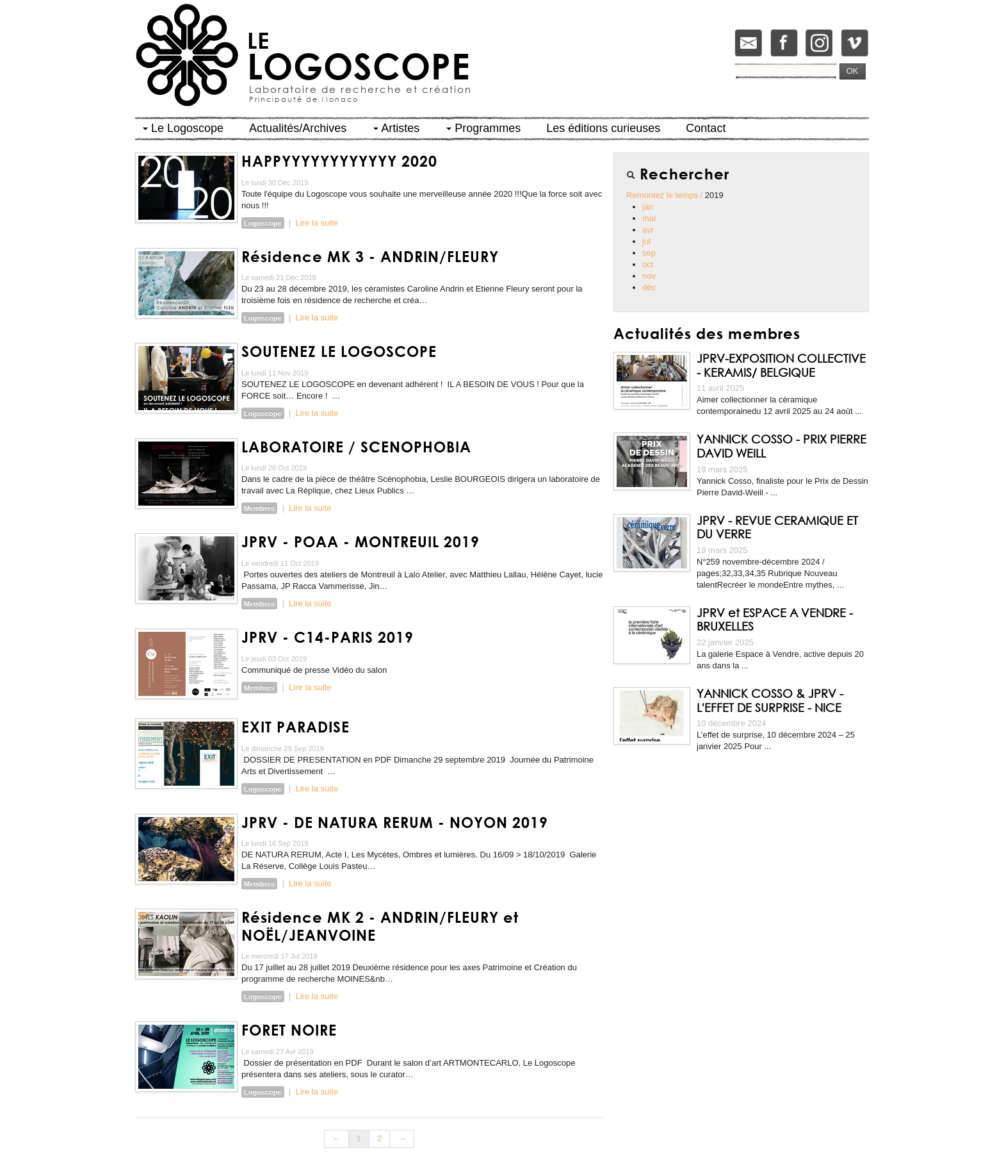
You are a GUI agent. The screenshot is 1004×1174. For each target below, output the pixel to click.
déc (649, 287)
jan (647, 206)
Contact (705, 128)
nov (649, 276)
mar (649, 218)
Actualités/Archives (297, 128)
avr (648, 230)
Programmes (483, 128)
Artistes (396, 128)
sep (649, 253)
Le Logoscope (183, 128)
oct (647, 264)
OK (852, 71)
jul (646, 241)
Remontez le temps (663, 195)
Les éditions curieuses (603, 128)
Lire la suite (316, 222)
